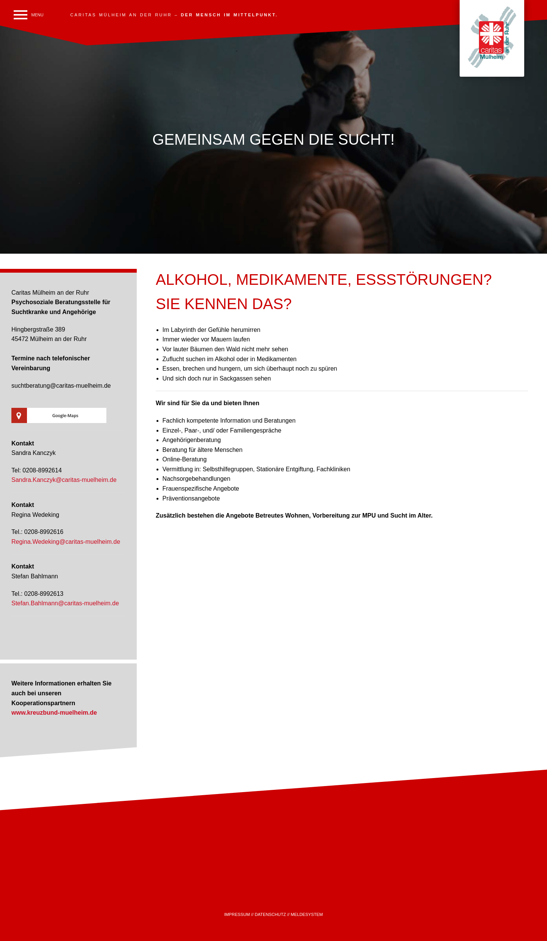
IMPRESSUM (237, 914)
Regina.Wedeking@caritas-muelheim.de (65, 541)
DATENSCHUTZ (270, 914)
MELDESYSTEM (307, 914)
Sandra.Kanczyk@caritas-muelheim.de (64, 480)
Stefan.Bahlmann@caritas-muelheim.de (65, 603)
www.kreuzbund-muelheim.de (54, 712)
